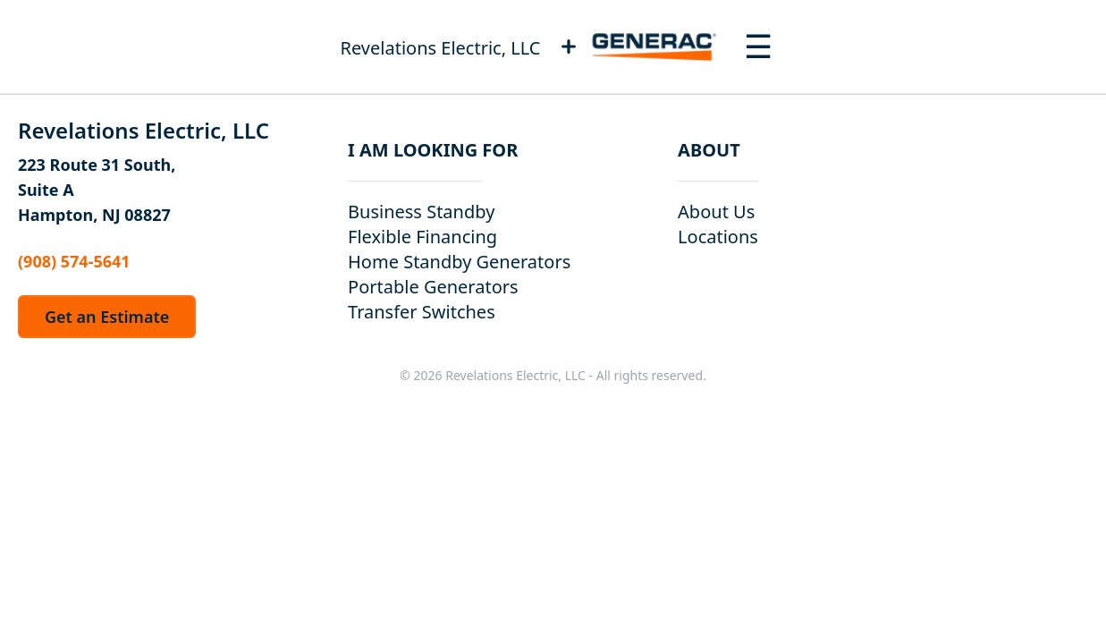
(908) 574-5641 (74, 261)
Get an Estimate (107, 316)
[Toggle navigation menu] (758, 46)
